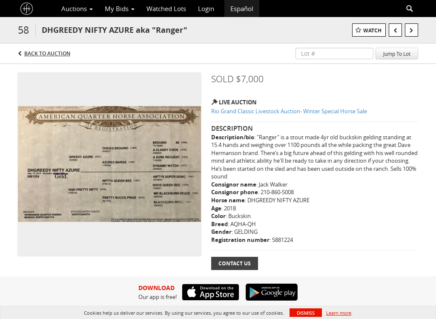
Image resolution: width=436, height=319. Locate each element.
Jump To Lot (396, 53)
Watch (372, 30)
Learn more (338, 313)
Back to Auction (47, 53)
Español (241, 8)
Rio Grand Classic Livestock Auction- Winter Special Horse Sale (289, 111)
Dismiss (306, 313)
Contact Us (234, 263)
